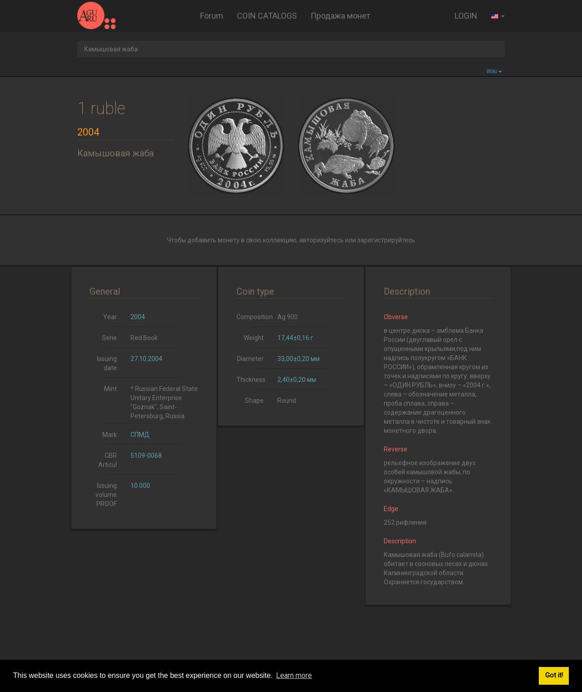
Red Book (144, 337)
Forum (211, 15)
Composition (253, 317)
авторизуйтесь (321, 240)
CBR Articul (107, 460)
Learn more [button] (294, 675)
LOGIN (466, 15)
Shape (254, 400)
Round (286, 400)
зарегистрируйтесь (386, 240)
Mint (110, 388)
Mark (109, 434)
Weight (254, 337)
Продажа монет (340, 15)
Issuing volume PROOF (106, 494)
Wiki (494, 71)
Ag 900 (287, 317)
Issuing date (107, 363)
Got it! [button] (554, 675)
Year (110, 317)
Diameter (250, 358)
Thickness (251, 379)
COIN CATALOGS (267, 15)
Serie (109, 337)
